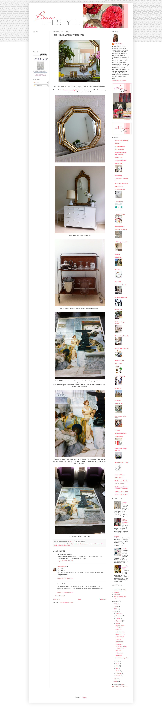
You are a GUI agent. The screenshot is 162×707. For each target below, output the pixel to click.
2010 (115, 681)
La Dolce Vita (118, 403)
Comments (38, 85)
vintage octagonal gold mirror (71, 90)
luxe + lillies (118, 363)
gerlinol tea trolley (68, 543)
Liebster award (119, 637)
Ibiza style (118, 639)
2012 (115, 611)
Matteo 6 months (120, 632)
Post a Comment (60, 596)
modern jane (118, 309)
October (118, 618)
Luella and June (119, 475)
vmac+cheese (119, 186)
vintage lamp (67, 545)
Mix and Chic (118, 157)
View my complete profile (119, 80)
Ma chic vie (118, 388)
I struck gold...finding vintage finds (121, 647)
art (58, 543)
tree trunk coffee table (120, 590)
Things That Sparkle (121, 433)
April (117, 668)
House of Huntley (120, 376)
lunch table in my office (121, 658)
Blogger (84, 697)
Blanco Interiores (120, 189)
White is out (118, 655)
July (117, 661)
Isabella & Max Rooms (121, 491)
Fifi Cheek (118, 269)
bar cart (61, 543)
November (119, 616)
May (117, 666)
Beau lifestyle (61, 566)
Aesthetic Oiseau (120, 214)
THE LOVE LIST (119, 360)
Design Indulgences (120, 160)
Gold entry (118, 629)
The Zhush (118, 143)
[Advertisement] (39, 120)
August (118, 623)
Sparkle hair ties (119, 634)
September (119, 621)
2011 (115, 678)
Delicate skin (119, 653)
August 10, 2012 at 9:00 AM (65, 578)
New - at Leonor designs (119, 626)
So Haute (117, 430)
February (118, 673)
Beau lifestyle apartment (125, 520)
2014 (115, 606)
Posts (36, 82)
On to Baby (118, 400)
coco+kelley (118, 175)
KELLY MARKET (119, 484)
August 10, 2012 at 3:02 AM (65, 561)
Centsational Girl (120, 146)
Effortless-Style (119, 149)
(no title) (124, 549)
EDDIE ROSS (118, 478)
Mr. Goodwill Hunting (121, 297)
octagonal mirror (89, 543)
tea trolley (100, 543)
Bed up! (124, 502)
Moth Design (118, 163)
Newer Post (56, 599)
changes (116, 536)
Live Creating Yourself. (121, 336)
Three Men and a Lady (121, 462)
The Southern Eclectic (121, 481)
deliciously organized (121, 242)
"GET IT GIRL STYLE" (121, 494)
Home (79, 599)
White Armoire (119, 641)
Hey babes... (118, 644)
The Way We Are (119, 226)
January (118, 675)
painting (95, 543)
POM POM (118, 650)
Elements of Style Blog (121, 140)
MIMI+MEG (118, 282)
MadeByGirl (118, 257)
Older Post (103, 599)
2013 (115, 609)
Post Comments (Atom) (66, 602)
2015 (115, 604)
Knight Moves (119, 436)
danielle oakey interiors (121, 348)
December (119, 613)
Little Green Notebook (121, 183)
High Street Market (120, 285)
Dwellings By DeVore (121, 229)
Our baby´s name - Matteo (125, 567)
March (118, 670)
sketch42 (117, 254)
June (117, 663)
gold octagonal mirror (78, 543)
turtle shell (117, 594)
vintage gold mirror (58, 545)
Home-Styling (119, 201)
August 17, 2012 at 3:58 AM (65, 592)
